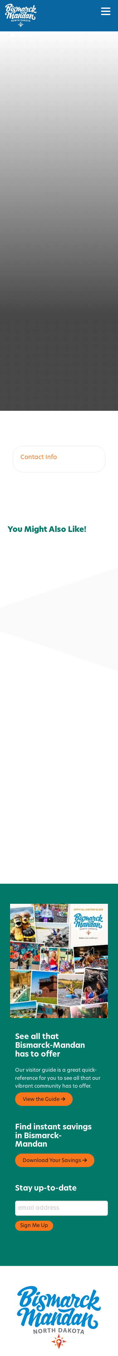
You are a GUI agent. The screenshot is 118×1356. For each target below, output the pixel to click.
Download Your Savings (55, 1124)
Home (21, 35)
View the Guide (44, 1063)
